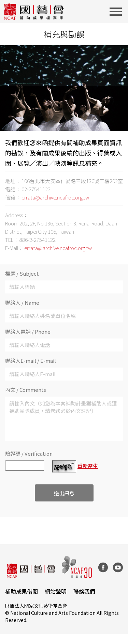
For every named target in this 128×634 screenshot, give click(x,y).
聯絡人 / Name (22, 302)
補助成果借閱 (21, 591)
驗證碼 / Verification (29, 453)
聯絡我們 (84, 591)
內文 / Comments (25, 389)
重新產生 (87, 465)
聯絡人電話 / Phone (28, 331)
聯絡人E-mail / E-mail (30, 360)
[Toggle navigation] (118, 11)
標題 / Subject (22, 273)
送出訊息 (64, 493)
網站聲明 (56, 591)
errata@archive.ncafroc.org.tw (55, 197)
